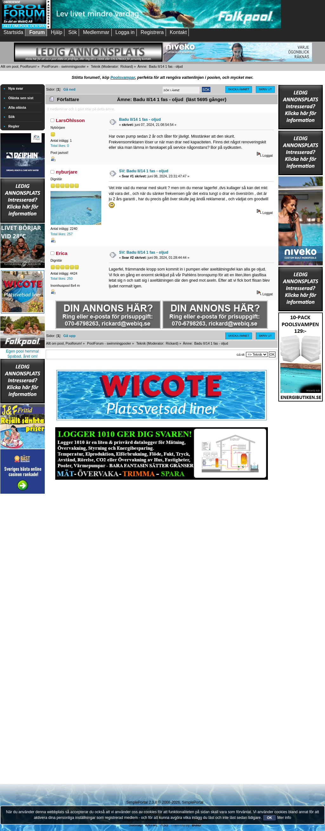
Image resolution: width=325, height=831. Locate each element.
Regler (13, 126)
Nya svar (15, 88)
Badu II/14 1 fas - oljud (140, 119)
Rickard (126, 66)
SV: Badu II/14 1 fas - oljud (143, 171)
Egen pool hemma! (22, 351)
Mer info (284, 817)
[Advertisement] (22, 590)
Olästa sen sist (20, 98)
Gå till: (240, 354)
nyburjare (66, 172)
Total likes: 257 (61, 234)
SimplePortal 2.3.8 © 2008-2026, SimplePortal (164, 802)
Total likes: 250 (61, 278)
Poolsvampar (122, 77)
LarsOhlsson (70, 120)
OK (269, 818)
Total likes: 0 (59, 146)
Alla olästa (17, 107)
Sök (11, 117)
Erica (62, 253)
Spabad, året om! (22, 356)
